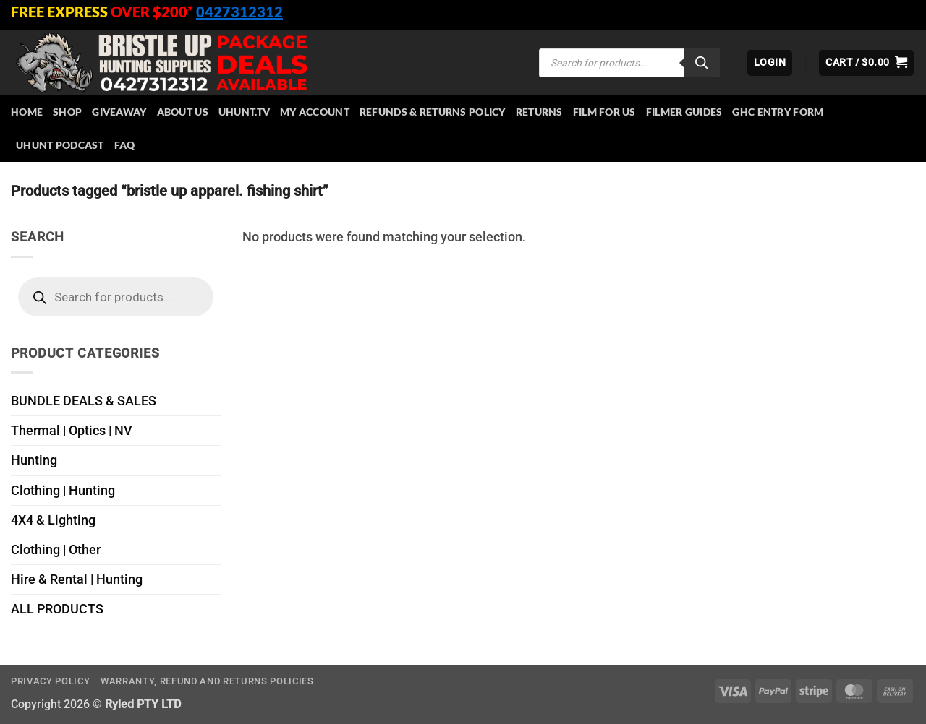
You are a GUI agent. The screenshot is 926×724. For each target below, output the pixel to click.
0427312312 (239, 11)
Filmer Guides (684, 111)
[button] (769, 63)
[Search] (702, 62)
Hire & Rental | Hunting (77, 579)
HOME (27, 111)
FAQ (124, 145)
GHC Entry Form (777, 111)
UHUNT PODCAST (60, 145)
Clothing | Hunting (63, 490)
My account (314, 111)
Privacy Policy (50, 681)
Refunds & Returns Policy (433, 111)
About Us (182, 111)
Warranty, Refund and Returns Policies (207, 681)
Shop (67, 111)
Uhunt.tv (244, 111)
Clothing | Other (56, 550)
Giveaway (119, 111)
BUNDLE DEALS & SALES (83, 401)
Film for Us (604, 111)
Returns (539, 111)
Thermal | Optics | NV (71, 430)
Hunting (34, 460)
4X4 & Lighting (53, 520)
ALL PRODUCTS (57, 609)
